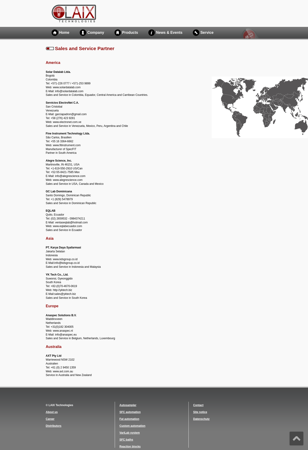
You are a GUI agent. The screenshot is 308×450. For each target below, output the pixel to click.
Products (130, 32)
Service (207, 32)
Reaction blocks (130, 446)
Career (50, 419)
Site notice (200, 412)
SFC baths (126, 439)
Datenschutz (201, 419)
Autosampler (128, 405)
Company (95, 32)
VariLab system (130, 432)
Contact (198, 405)
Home (64, 32)
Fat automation (129, 419)
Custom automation (133, 425)
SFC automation (130, 412)
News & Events (169, 32)
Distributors (54, 425)
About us (52, 412)
